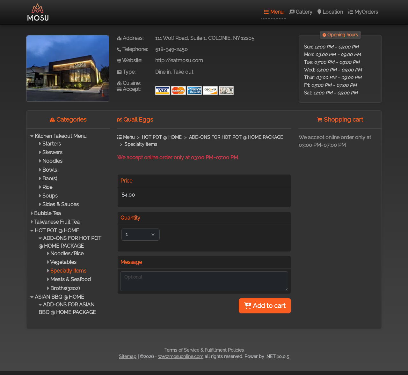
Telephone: (132, 49)
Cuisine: (129, 83)
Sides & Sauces (60, 204)
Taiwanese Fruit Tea (57, 222)
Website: (129, 60)
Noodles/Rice (67, 254)
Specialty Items (68, 271)
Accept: (129, 89)
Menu (274, 12)
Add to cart (265, 306)
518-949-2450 (171, 49)
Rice (47, 187)
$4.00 (128, 195)
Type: (126, 72)
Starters (51, 144)
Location (330, 12)
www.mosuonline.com (180, 356)
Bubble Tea (47, 213)
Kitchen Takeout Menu (61, 136)
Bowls (49, 170)
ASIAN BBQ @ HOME (59, 297)
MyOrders (363, 12)
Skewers (52, 152)
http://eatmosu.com (179, 60)
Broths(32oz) (65, 288)
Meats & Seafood (70, 279)
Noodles (52, 161)
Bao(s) (49, 179)
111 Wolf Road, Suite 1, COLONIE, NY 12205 (204, 38)
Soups (50, 196)
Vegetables (63, 262)
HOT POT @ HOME (57, 231)
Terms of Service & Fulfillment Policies (204, 350)
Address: (130, 38)
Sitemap (127, 356)
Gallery (300, 12)
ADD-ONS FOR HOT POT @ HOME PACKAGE (236, 137)
